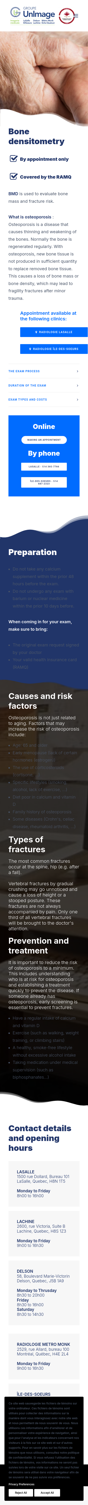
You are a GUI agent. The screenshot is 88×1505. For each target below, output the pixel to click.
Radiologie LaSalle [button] (54, 332)
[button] (76, 15)
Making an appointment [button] (44, 440)
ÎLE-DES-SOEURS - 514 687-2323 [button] (44, 482)
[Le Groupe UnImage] (42, 15)
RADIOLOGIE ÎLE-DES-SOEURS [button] (53, 349)
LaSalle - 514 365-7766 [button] (44, 466)
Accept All (47, 1492)
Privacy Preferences (21, 1484)
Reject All (21, 1492)
